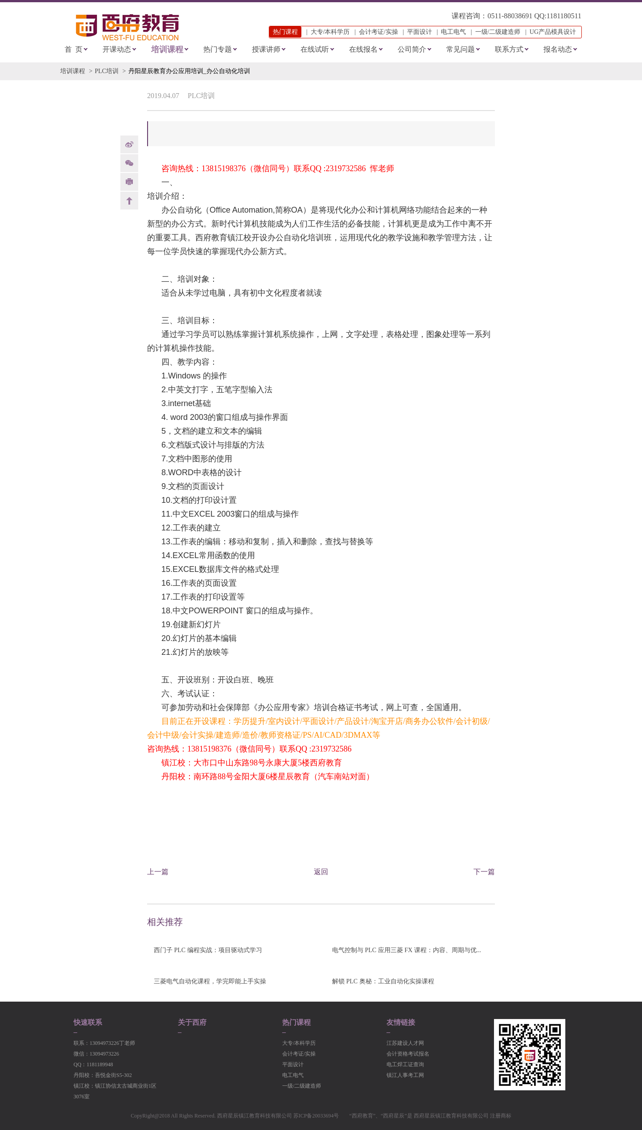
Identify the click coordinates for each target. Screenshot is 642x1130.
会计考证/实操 (378, 32)
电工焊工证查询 (405, 1064)
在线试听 (314, 49)
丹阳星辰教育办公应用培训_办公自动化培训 (189, 71)
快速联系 (88, 1022)
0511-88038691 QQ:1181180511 (534, 16)
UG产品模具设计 (553, 32)
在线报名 (363, 49)
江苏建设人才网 (405, 1043)
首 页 (73, 49)
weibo (129, 144)
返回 (321, 871)
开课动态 (117, 49)
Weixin (129, 163)
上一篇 (158, 871)
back (129, 201)
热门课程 (296, 1022)
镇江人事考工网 (405, 1075)
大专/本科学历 (330, 32)
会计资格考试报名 (408, 1054)
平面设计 (419, 32)
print (129, 182)
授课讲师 (266, 49)
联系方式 (509, 49)
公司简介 (412, 49)
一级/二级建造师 (498, 32)
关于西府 (192, 1022)
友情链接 (401, 1022)
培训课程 (167, 49)
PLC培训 (107, 71)
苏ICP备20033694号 (316, 1116)
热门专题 (217, 49)
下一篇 (484, 871)
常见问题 (460, 49)
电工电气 (453, 32)
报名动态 (557, 49)
